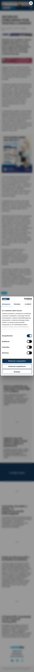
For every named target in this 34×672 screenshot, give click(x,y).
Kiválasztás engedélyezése (17, 366)
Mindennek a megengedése (17, 361)
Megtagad (17, 371)
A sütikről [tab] (28, 304)
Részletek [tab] (17, 304)
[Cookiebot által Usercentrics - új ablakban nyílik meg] (24, 299)
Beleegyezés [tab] (6, 304)
